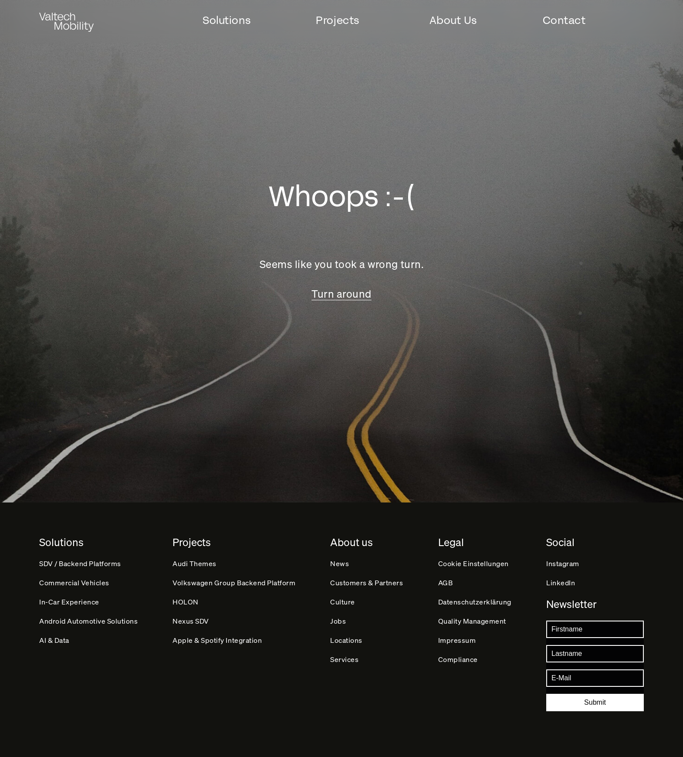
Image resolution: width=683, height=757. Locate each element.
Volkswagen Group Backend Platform (233, 581)
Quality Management (472, 622)
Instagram (562, 560)
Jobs (338, 622)
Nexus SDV (190, 622)
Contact (564, 20)
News (340, 560)
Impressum (457, 642)
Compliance (458, 663)
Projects (337, 20)
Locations (347, 642)
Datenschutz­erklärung (475, 601)
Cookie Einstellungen (473, 560)
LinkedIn (560, 581)
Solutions (227, 20)
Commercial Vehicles (74, 581)
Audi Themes (194, 560)
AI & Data (54, 642)
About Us (453, 20)
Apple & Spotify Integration (217, 642)
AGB (445, 581)
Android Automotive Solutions (88, 622)
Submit (595, 702)
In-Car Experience (69, 601)
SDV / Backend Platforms (80, 560)
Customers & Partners (367, 581)
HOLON (185, 601)
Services (345, 663)
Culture (343, 601)
